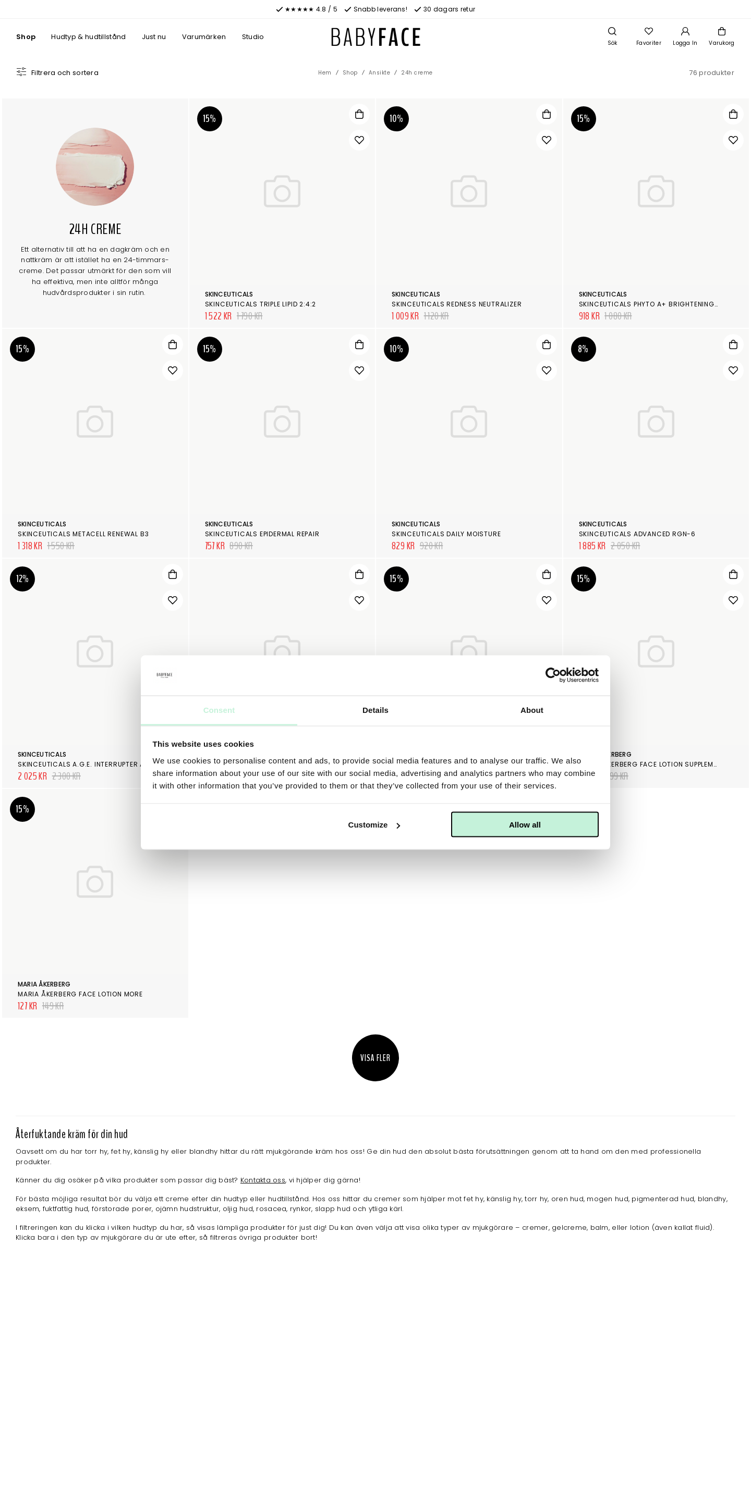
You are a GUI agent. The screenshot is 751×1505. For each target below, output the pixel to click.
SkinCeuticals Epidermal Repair (262, 533)
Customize (374, 824)
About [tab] (531, 709)
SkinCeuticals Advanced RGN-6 (637, 533)
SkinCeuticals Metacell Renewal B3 (83, 533)
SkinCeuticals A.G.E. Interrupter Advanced (97, 764)
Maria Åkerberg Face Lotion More (80, 994)
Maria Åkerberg (44, 984)
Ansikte (380, 73)
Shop (25, 37)
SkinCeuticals (229, 294)
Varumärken (204, 37)
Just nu (154, 37)
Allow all (525, 824)
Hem (325, 73)
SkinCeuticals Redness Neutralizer (457, 304)
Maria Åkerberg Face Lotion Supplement (652, 764)
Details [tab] (375, 709)
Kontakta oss (262, 1180)
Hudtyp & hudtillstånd (88, 37)
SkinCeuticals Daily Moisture (446, 533)
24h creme (417, 73)
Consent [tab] (219, 709)
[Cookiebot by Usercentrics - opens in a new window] (553, 675)
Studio (253, 37)
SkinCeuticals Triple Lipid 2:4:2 (261, 304)
